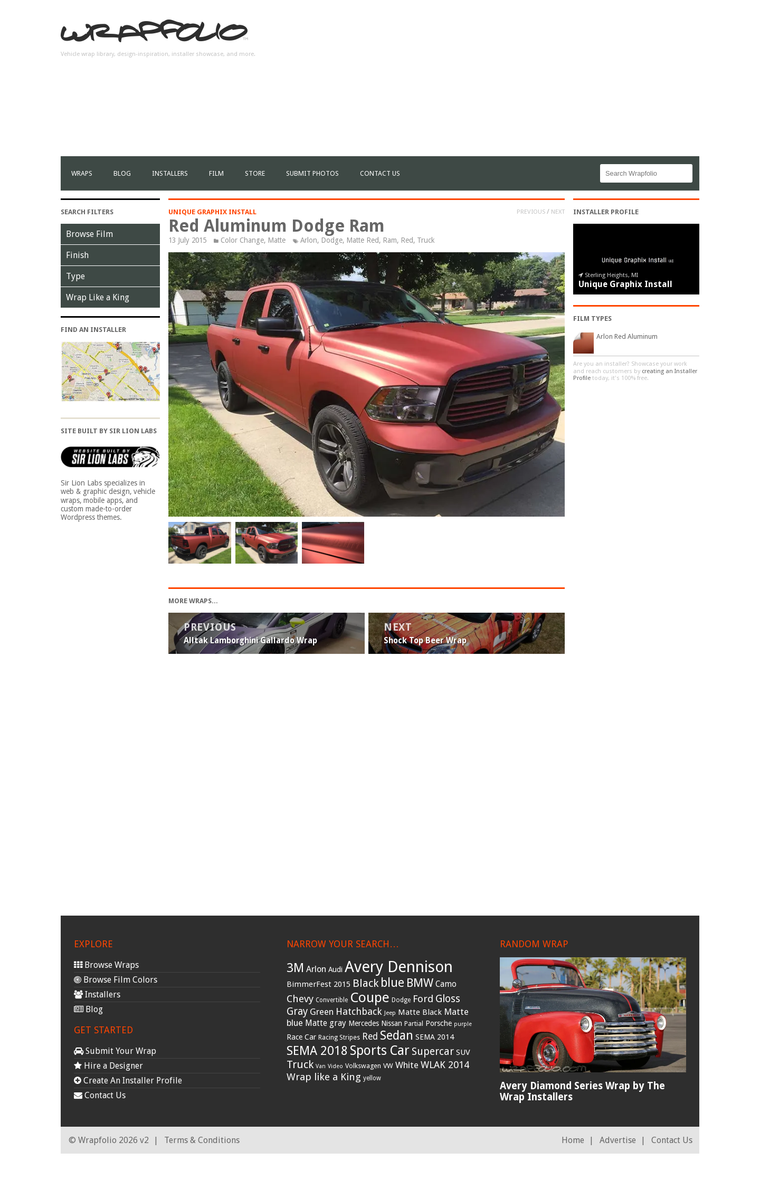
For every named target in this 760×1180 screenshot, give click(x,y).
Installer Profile (606, 212)
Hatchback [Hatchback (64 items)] (359, 1011)
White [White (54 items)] (407, 1065)
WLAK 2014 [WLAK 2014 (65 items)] (445, 1064)
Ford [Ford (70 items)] (423, 999)
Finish (77, 255)
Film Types (592, 318)
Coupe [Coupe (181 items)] (370, 997)
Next (558, 211)
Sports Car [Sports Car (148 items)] (380, 1050)
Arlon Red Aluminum (627, 336)
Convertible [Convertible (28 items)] (332, 1000)
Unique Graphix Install (212, 212)
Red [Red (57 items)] (370, 1036)
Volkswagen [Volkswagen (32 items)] (363, 1066)
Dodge (332, 240)
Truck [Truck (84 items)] (300, 1064)
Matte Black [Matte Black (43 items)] (420, 1012)
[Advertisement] (507, 82)
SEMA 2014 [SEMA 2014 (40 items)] (434, 1037)
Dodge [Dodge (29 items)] (401, 1000)
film (216, 173)
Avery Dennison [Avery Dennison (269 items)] (399, 967)
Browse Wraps (106, 965)
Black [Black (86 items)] (365, 983)
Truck (425, 240)
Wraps (81, 173)
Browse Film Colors (115, 980)
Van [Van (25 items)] (321, 1066)
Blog (122, 173)
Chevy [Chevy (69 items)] (300, 999)
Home (573, 1140)
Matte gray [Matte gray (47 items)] (325, 1023)
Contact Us (380, 173)
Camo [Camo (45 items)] (446, 984)
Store (255, 173)
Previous (531, 211)
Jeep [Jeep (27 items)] (390, 1012)
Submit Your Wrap (115, 1051)
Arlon (308, 240)
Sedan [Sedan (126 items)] (396, 1035)
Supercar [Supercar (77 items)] (433, 1051)
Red (407, 240)
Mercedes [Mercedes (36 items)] (363, 1023)
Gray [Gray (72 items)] (297, 1011)
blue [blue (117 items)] (392, 982)
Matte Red (362, 240)
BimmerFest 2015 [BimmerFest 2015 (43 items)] (318, 984)
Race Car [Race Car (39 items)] (301, 1037)
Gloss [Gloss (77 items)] (447, 999)
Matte (277, 240)
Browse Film (89, 234)
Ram (390, 240)
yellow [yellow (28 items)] (372, 1078)
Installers (170, 173)
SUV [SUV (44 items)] (463, 1052)
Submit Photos (312, 173)
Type (75, 276)
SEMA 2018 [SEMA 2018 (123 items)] (317, 1050)
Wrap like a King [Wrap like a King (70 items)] (324, 1077)
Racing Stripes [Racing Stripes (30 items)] (339, 1037)
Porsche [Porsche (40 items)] (438, 1023)
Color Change (242, 240)
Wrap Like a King (97, 297)
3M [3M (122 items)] (295, 967)
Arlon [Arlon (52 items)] (316, 969)
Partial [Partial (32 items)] (413, 1023)
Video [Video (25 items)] (335, 1066)
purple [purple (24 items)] (463, 1024)
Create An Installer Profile (128, 1081)
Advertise (618, 1140)
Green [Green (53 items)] (322, 1012)
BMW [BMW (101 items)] (419, 982)
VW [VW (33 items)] (388, 1066)
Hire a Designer (108, 1066)
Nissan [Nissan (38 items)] (391, 1023)
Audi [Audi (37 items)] (335, 969)
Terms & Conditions (202, 1140)
